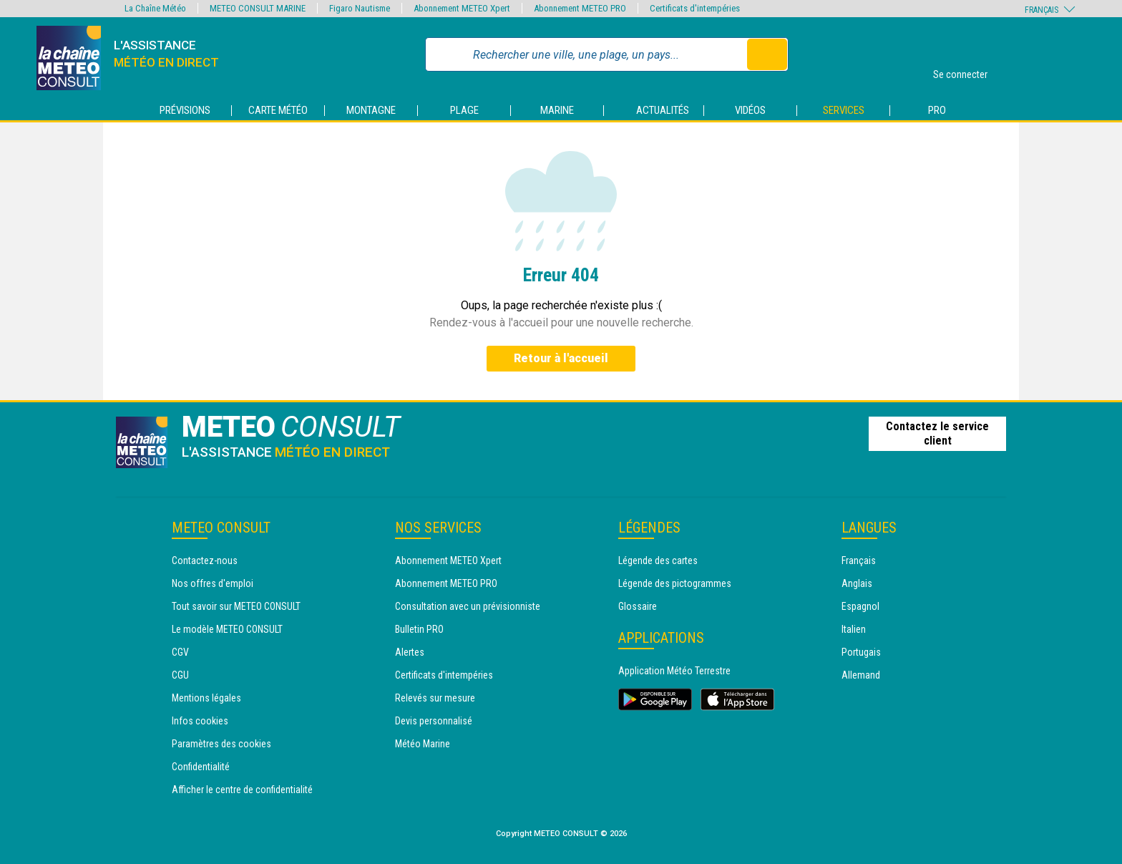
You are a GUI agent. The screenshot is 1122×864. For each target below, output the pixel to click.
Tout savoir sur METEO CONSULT (236, 606)
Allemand (860, 675)
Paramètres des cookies (221, 743)
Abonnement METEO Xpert (448, 560)
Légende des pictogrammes (674, 583)
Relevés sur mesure (435, 698)
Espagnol (860, 606)
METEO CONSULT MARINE (258, 8)
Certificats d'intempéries (444, 675)
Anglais (856, 583)
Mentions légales (206, 698)
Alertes (409, 652)
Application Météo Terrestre (674, 670)
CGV (180, 652)
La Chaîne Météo (155, 8)
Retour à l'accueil (561, 358)
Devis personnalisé (433, 721)
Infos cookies (200, 721)
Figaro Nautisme (359, 8)
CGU (180, 675)
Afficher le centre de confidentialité (242, 789)
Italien (853, 629)
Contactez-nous (205, 560)
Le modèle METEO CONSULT (227, 629)
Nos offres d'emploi (212, 583)
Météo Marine (422, 743)
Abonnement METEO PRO (446, 583)
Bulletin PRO (419, 629)
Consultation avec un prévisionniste (467, 606)
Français (858, 560)
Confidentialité (201, 766)
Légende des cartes (658, 560)
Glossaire (637, 606)
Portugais (861, 652)
